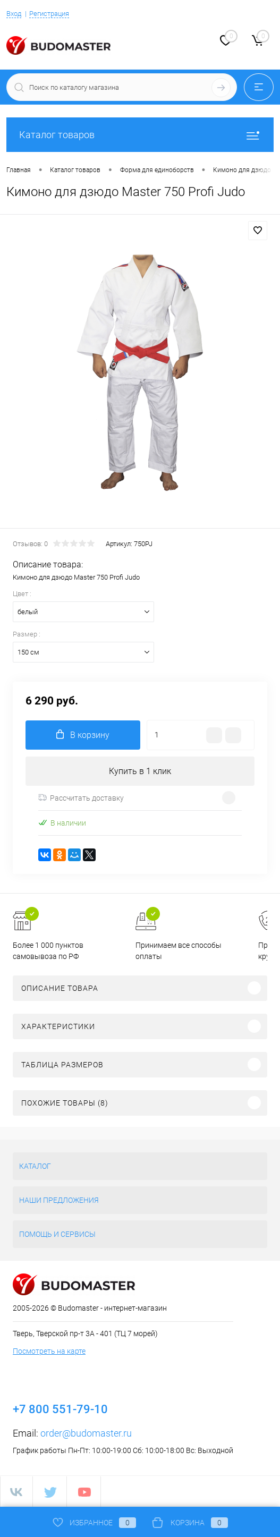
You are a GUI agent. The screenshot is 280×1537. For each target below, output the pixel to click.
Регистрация (49, 14)
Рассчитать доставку (81, 798)
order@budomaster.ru (86, 1433)
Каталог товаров (140, 134)
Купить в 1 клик (140, 771)
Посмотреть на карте (49, 1351)
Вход (13, 14)
